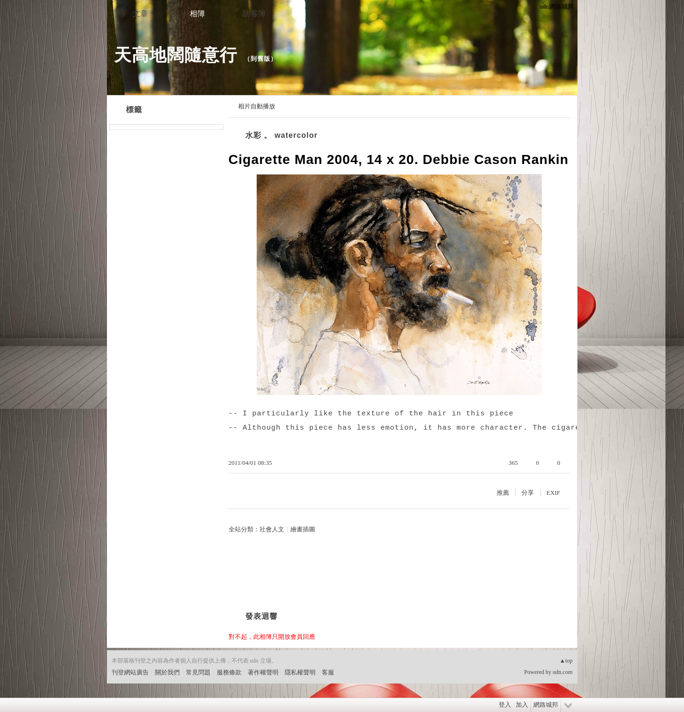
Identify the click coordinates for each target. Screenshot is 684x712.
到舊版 (260, 58)
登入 (505, 704)
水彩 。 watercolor (281, 135)
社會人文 (272, 529)
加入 (522, 704)
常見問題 (198, 672)
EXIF (553, 492)
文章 (140, 14)
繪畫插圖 (302, 529)
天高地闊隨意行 (175, 55)
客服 (328, 672)
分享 (527, 492)
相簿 (197, 14)
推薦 (503, 492)
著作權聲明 (263, 672)
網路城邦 (545, 704)
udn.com (563, 672)
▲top (565, 660)
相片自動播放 (256, 106)
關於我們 (167, 672)
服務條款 (229, 672)
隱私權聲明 (300, 672)
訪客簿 (254, 14)
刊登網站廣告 (130, 672)
